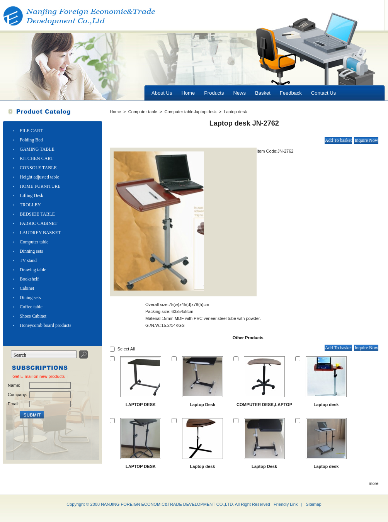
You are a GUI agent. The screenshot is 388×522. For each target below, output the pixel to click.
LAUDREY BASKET (40, 232)
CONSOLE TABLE (38, 167)
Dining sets (30, 297)
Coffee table (31, 306)
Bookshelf (29, 279)
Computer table (34, 242)
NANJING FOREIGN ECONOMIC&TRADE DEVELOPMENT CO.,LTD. (167, 504)
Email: (14, 403)
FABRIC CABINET (38, 223)
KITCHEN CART (36, 158)
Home (115, 111)
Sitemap (313, 504)
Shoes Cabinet (33, 316)
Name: (14, 385)
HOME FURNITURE (40, 186)
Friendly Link (286, 504)
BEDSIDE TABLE (37, 214)
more (373, 483)
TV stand (28, 260)
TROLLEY (30, 204)
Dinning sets (31, 251)
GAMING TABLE (37, 149)
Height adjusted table (39, 177)
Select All (126, 349)
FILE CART (31, 130)
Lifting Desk (31, 195)
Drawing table (33, 269)
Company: (17, 394)
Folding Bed (31, 140)
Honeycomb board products (45, 325)
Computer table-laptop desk (190, 111)
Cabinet (27, 288)
